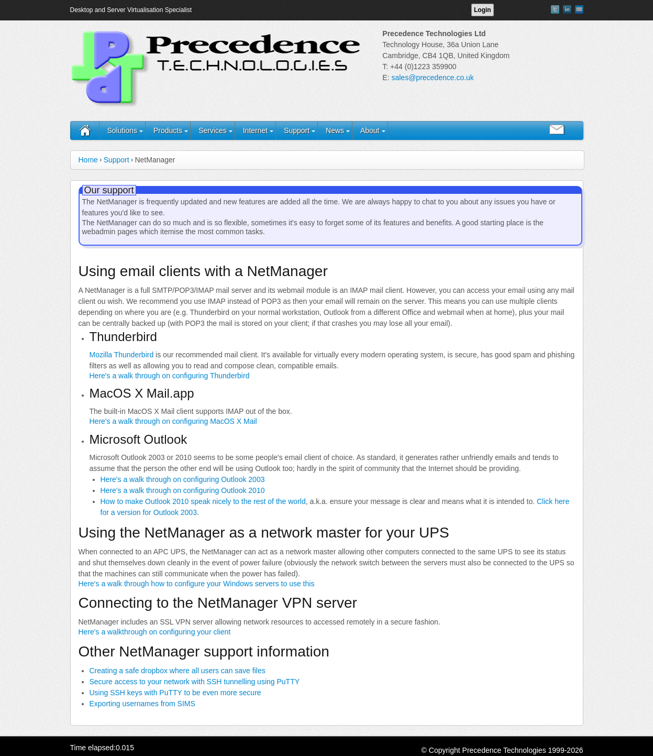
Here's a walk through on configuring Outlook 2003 (183, 479)
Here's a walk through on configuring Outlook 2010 (183, 490)
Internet (255, 130)
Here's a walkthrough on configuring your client (155, 632)
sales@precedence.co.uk (432, 77)
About (370, 130)
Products (167, 130)
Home (88, 160)
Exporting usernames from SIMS (142, 703)
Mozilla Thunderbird (122, 354)
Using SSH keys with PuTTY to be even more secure (175, 692)
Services (212, 130)
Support (296, 130)
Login (482, 10)
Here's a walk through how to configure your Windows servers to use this (197, 583)
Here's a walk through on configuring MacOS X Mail (173, 421)
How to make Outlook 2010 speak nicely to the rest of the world (203, 501)
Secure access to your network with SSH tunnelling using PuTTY (195, 681)
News (335, 130)
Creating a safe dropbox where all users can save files (177, 670)
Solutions (122, 130)
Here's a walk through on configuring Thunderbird (170, 375)
